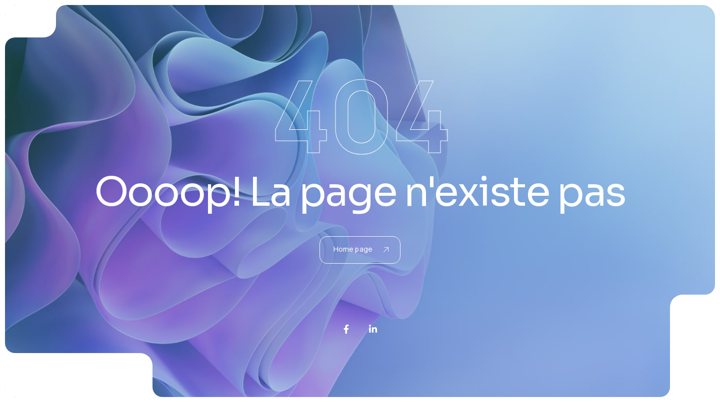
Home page (361, 249)
